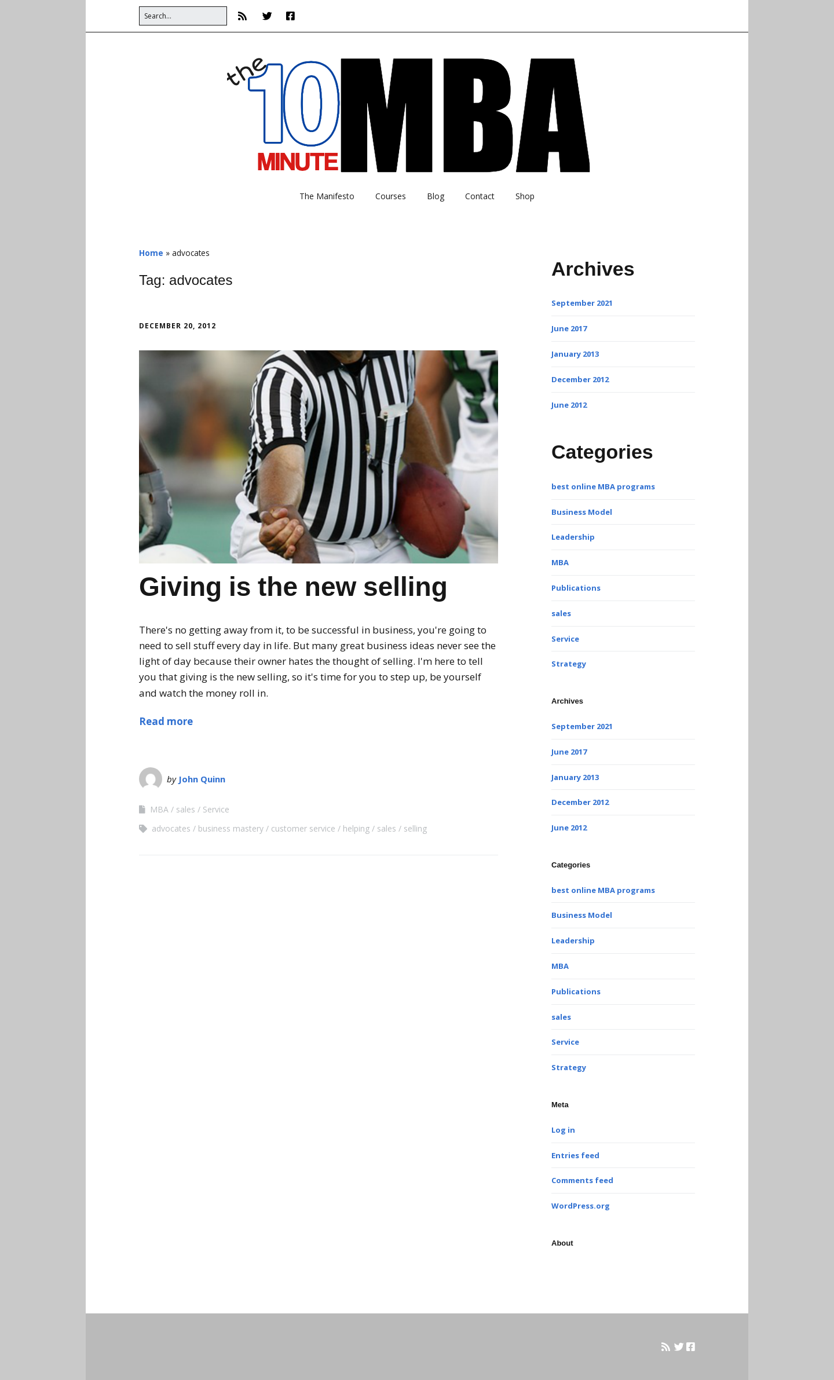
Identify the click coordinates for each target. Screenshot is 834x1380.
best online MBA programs (603, 486)
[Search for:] (183, 15)
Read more (166, 721)
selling (415, 828)
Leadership (573, 537)
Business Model (581, 512)
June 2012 (569, 405)
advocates (171, 828)
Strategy (568, 663)
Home (151, 252)
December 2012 (580, 379)
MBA (159, 809)
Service (216, 809)
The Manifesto (326, 196)
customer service (303, 828)
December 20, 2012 (177, 326)
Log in (563, 1130)
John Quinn (201, 779)
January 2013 (575, 354)
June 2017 (569, 328)
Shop (525, 196)
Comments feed (582, 1180)
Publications (576, 588)
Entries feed (575, 1155)
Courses (390, 196)
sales (185, 809)
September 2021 (582, 303)
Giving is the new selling (293, 587)
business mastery (231, 828)
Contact (480, 196)
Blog (435, 196)
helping (356, 828)
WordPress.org (580, 1205)
